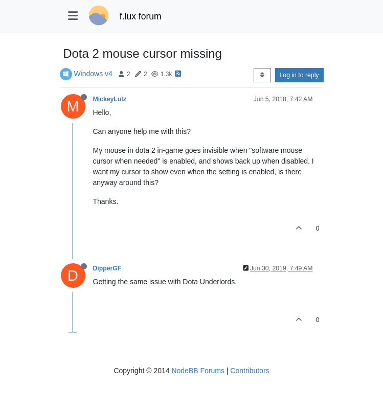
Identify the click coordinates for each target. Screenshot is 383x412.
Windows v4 (93, 74)
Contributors (249, 371)
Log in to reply (299, 75)
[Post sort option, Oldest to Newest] (262, 75)
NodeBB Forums (197, 371)
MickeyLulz (109, 99)
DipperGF (107, 268)
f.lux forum (141, 16)
